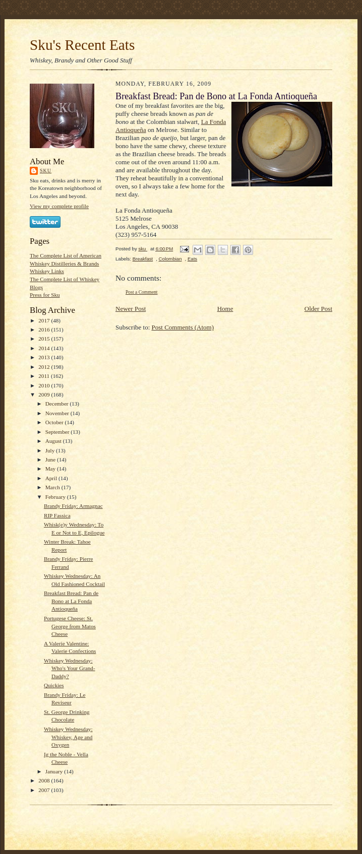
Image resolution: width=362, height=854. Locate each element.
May (51, 469)
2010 (44, 385)
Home (225, 308)
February (56, 497)
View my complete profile (59, 206)
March (53, 487)
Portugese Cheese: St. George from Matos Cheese (70, 626)
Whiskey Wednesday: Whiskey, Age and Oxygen (68, 737)
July (50, 450)
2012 (44, 367)
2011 (44, 376)
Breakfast (143, 258)
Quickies (54, 685)
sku (45, 170)
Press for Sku (45, 295)
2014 (44, 348)
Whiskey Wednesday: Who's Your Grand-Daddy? (69, 668)
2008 (44, 780)
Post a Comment (142, 292)
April (51, 478)
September (58, 432)
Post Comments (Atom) (183, 327)
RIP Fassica (57, 515)
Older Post (318, 308)
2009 (44, 394)
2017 (44, 320)
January (55, 771)
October (55, 422)
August (54, 441)
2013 (44, 357)
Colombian (170, 258)
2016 (44, 329)
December (57, 404)
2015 (44, 339)
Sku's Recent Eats (82, 45)
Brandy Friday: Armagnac (73, 506)
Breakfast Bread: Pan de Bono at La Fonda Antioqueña (71, 601)
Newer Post (130, 308)
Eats (192, 258)
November (58, 413)
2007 (44, 790)
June (51, 459)
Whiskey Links (47, 271)
